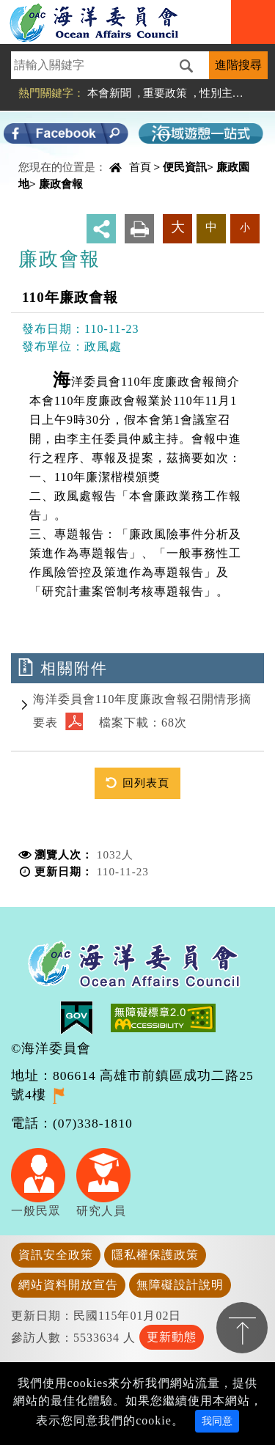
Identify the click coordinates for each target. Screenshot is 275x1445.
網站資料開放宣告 (68, 1285)
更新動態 (172, 1337)
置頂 (242, 1327)
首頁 (140, 167)
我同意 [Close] (217, 1421)
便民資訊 (185, 167)
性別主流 (221, 93)
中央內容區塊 (48, 171)
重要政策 (165, 93)
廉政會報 (61, 183)
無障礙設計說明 (180, 1285)
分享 (101, 228)
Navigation (253, 22)
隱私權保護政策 (155, 1255)
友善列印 (139, 228)
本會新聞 (109, 93)
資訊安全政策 (55, 1255)
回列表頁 (145, 782)
